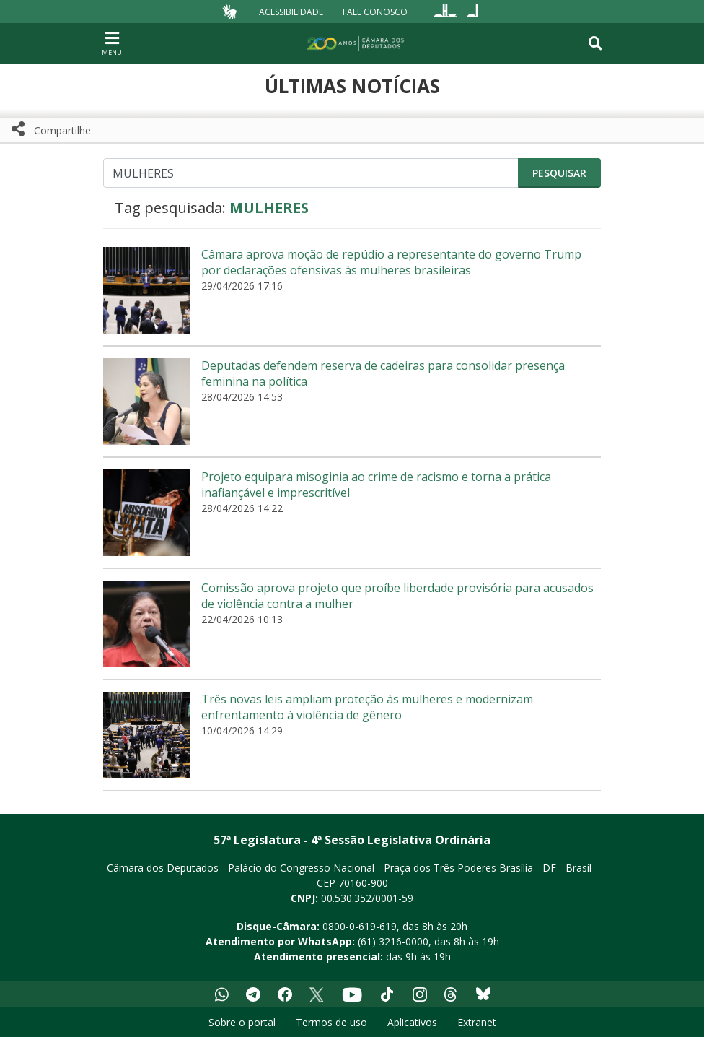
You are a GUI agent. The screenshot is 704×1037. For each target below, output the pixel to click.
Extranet (476, 1022)
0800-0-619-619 (359, 926)
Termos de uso (331, 1022)
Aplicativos (412, 1022)
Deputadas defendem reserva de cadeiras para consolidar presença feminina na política (383, 373)
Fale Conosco (375, 11)
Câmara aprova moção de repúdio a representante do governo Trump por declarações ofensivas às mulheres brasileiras (391, 262)
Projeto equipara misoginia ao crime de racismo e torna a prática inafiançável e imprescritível (376, 484)
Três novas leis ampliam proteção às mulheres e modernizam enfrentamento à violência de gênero (367, 707)
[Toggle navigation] (595, 43)
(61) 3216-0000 (393, 941)
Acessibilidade (291, 11)
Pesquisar (559, 173)
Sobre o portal (242, 1022)
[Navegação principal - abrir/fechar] (111, 43)
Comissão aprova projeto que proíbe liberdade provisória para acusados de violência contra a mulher (397, 596)
